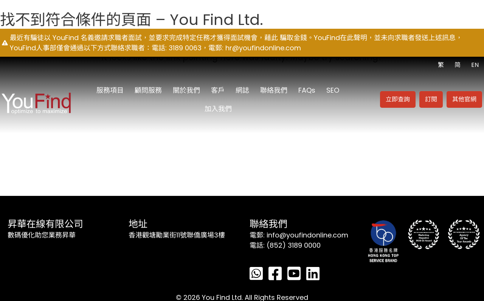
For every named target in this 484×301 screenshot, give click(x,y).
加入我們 (218, 108)
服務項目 (110, 90)
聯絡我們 (273, 90)
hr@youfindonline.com (263, 48)
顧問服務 (148, 90)
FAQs (306, 90)
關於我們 (186, 90)
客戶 (218, 90)
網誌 (242, 90)
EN (475, 65)
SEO (332, 90)
